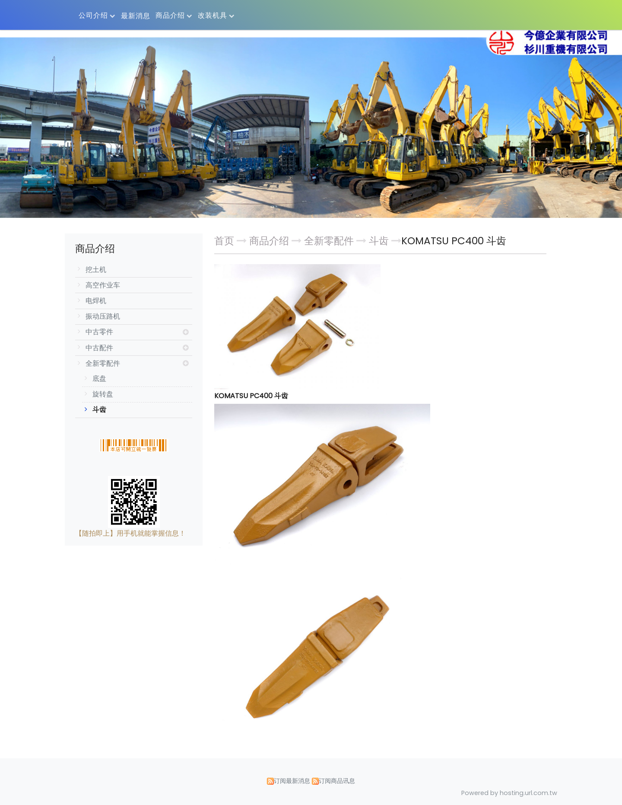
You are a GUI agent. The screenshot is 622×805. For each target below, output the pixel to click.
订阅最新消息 (292, 780)
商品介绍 (270, 241)
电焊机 (96, 301)
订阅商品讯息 (337, 780)
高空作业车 (103, 285)
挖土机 (96, 270)
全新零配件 (103, 363)
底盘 (99, 378)
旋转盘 (102, 394)
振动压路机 (103, 316)
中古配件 (99, 348)
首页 (224, 241)
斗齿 (99, 410)
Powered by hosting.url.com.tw (509, 793)
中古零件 (99, 332)
